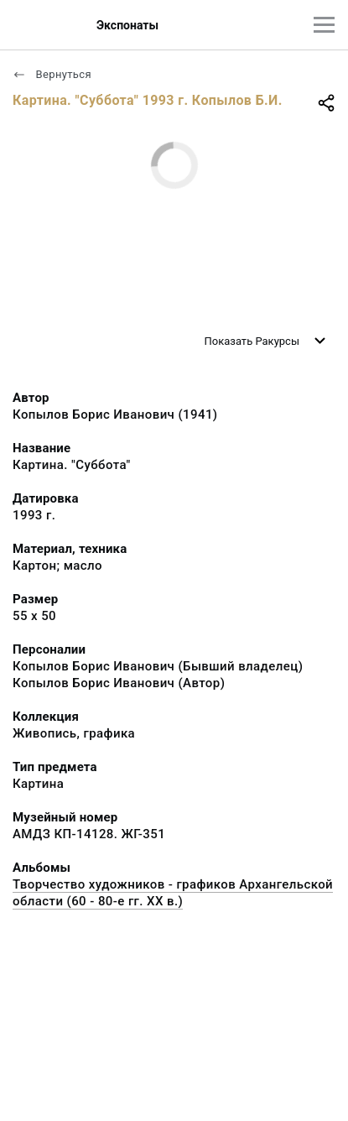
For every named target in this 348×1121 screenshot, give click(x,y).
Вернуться (52, 74)
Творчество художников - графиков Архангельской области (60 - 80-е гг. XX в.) (173, 893)
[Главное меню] (324, 24)
